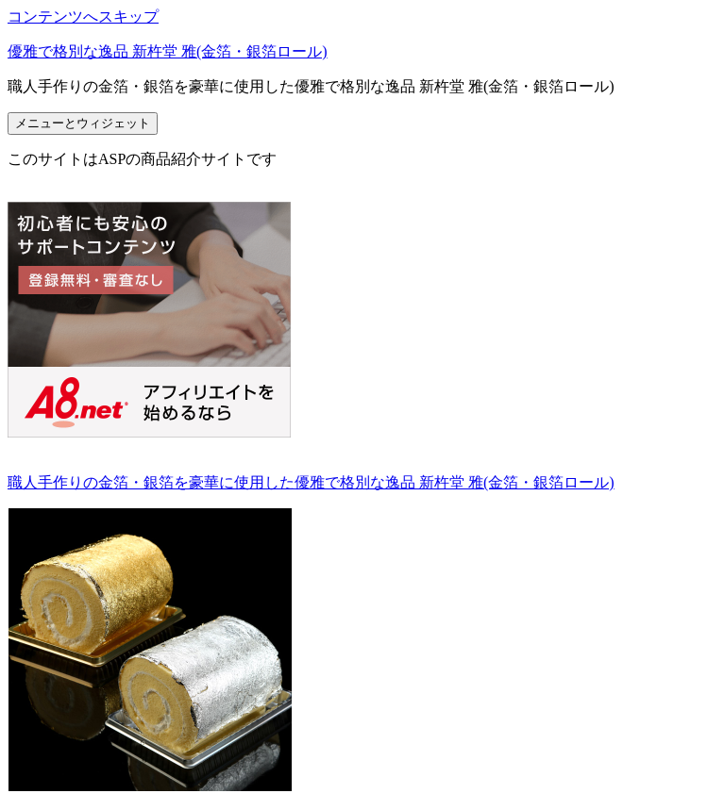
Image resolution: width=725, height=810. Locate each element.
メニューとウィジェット (82, 123)
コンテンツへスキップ (83, 16)
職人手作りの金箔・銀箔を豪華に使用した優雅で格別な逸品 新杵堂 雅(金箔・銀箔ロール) (311, 482)
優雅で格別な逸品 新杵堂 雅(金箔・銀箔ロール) (168, 51)
